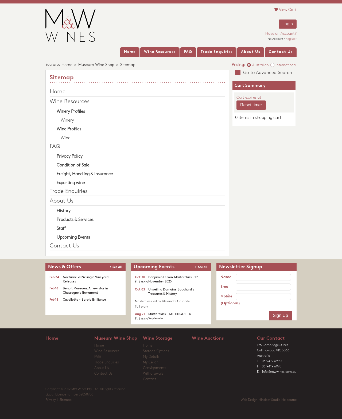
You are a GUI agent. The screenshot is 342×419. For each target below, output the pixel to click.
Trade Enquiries (69, 191)
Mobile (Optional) (228, 299)
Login (287, 24)
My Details (151, 357)
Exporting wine (71, 183)
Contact (149, 379)
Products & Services (75, 220)
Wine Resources (70, 101)
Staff (61, 229)
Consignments (154, 368)
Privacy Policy (70, 156)
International (286, 65)
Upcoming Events (73, 237)
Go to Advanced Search (267, 73)
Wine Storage (157, 338)
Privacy (50, 400)
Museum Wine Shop (96, 65)
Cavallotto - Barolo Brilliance (84, 299)
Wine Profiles (69, 129)
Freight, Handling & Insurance (85, 174)
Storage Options (156, 351)
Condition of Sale (73, 165)
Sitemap (66, 400)
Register (291, 39)
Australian (260, 65)
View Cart (285, 9)
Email (225, 287)
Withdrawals (153, 373)
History (64, 211)
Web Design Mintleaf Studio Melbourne (269, 400)
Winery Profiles (71, 112)
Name (225, 277)
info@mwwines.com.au (279, 372)
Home (66, 65)
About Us (61, 201)
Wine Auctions (208, 338)
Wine (65, 138)
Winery (67, 120)
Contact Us (64, 246)
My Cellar (150, 362)
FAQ (55, 146)
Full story (141, 282)
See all (117, 267)
